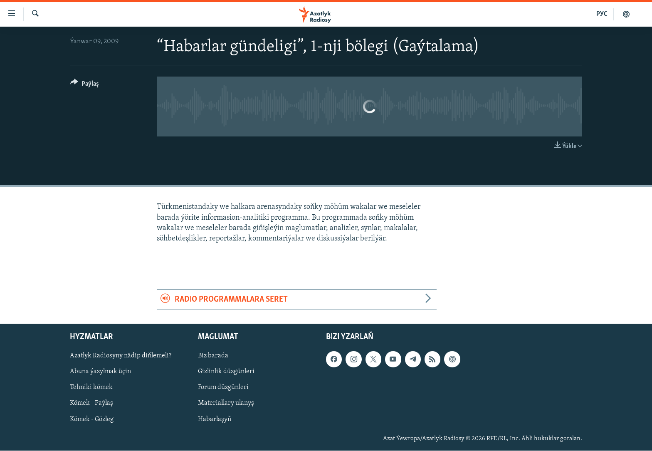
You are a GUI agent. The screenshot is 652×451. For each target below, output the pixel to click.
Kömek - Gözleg (92, 419)
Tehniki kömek (91, 387)
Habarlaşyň (214, 419)
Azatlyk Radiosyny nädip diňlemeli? (120, 356)
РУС (602, 14)
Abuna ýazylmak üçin (100, 372)
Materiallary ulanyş (226, 403)
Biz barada (213, 356)
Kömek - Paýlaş (91, 403)
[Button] (84, 85)
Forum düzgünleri (223, 387)
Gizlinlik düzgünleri (226, 372)
